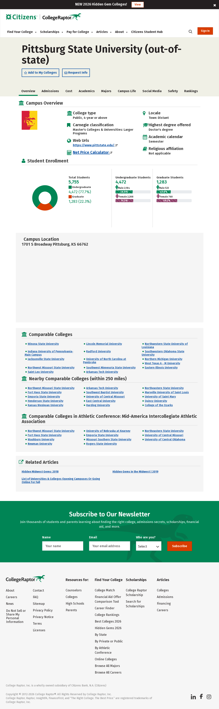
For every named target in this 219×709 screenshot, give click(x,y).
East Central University (100, 401)
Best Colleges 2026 (108, 621)
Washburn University (41, 439)
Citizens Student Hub (147, 32)
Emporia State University (44, 396)
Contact (38, 590)
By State (101, 635)
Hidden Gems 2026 (108, 628)
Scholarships (51, 32)
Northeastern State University (164, 388)
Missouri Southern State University (108, 439)
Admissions (50, 91)
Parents (71, 610)
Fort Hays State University (45, 392)
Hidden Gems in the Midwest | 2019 (135, 471)
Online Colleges (106, 659)
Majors (106, 91)
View (138, 4)
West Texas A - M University (162, 363)
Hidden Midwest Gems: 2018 (40, 471)
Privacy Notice (43, 617)
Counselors (74, 590)
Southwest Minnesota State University (111, 367)
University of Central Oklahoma (165, 439)
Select (142, 546)
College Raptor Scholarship (136, 592)
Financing (164, 603)
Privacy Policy (43, 610)
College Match (105, 590)
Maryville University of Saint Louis (167, 392)
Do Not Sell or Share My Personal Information (16, 616)
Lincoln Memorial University (104, 344)
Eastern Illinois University (161, 367)
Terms (37, 623)
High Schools (75, 603)
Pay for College (80, 32)
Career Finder (104, 608)
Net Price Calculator (92, 152)
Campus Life (127, 91)
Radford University (98, 351)
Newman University (40, 443)
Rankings (191, 91)
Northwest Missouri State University (51, 367)
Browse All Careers (108, 672)
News (10, 604)
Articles (103, 32)
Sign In (205, 31)
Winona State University (43, 344)
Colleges (72, 597)
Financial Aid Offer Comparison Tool (108, 599)
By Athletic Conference (103, 650)
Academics (87, 91)
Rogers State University (101, 443)
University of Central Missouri (105, 396)
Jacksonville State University (46, 359)
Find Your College (21, 32)
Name (46, 537)
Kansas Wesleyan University (45, 405)
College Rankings (107, 615)
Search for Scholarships (135, 604)
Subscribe (179, 546)
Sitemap (39, 604)
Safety (173, 91)
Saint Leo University (41, 372)
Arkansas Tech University (102, 372)
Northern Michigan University (163, 359)
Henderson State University (45, 401)
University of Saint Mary (160, 396)
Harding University (98, 405)
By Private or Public (109, 641)
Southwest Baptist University (105, 392)
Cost (68, 91)
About (121, 32)
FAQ (35, 597)
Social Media (152, 91)
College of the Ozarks (159, 405)
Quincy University (156, 401)
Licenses (39, 630)
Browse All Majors (107, 666)
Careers (11, 597)
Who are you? (146, 537)
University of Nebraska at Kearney (108, 431)
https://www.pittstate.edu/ (95, 145)
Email (93, 537)
